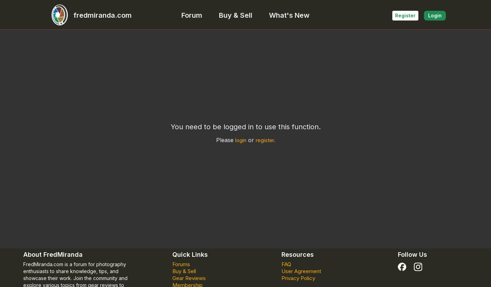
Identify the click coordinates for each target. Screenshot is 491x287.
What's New (289, 15)
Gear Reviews (189, 278)
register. (265, 140)
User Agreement (301, 271)
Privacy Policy (298, 278)
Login (435, 15)
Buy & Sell (235, 15)
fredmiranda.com (89, 15)
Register (405, 15)
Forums (181, 264)
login (240, 140)
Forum (191, 15)
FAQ (286, 264)
